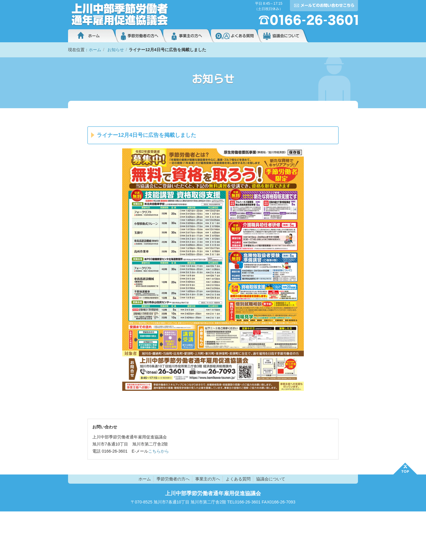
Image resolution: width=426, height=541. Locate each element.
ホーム (92, 35)
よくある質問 (234, 35)
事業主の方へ (187, 35)
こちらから (158, 451)
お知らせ (115, 49)
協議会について (283, 35)
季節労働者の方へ (139, 35)
